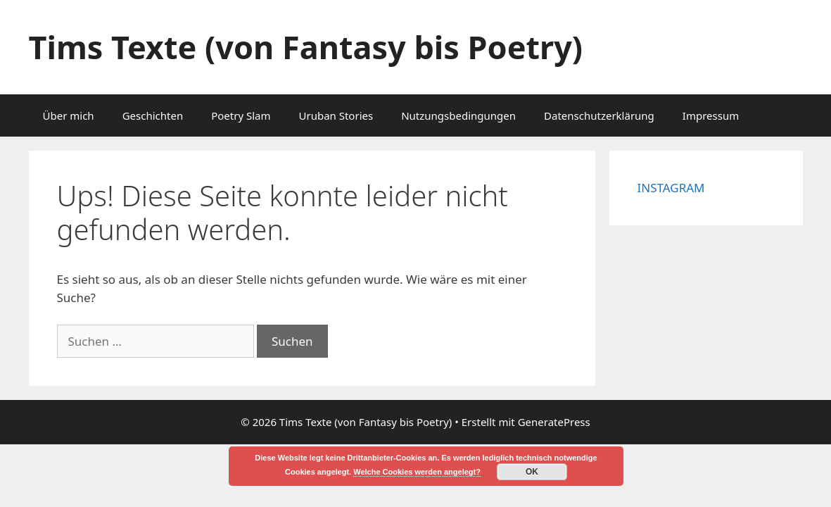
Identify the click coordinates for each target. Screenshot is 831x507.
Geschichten (153, 115)
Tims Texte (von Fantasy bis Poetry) (306, 46)
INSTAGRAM (671, 188)
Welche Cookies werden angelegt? (417, 472)
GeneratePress (554, 422)
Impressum (711, 115)
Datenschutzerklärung (599, 115)
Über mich (68, 115)
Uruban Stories (335, 115)
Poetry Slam (240, 115)
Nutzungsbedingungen (458, 115)
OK (532, 472)
